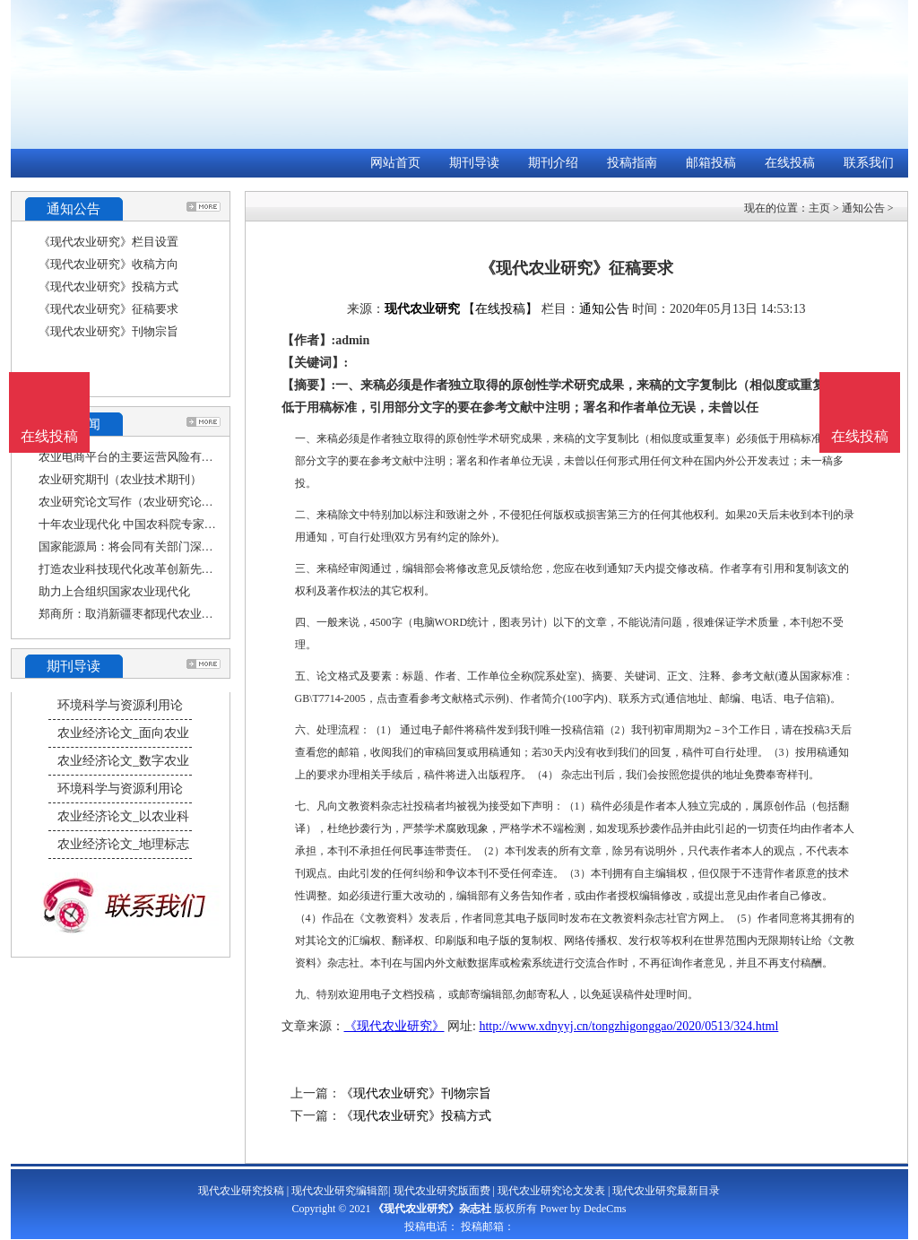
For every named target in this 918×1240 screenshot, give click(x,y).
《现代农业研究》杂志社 (432, 1208)
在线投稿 (790, 162)
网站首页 (395, 162)
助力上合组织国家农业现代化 (114, 591)
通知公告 (863, 208)
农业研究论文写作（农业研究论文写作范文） (155, 501)
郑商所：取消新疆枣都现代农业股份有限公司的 (161, 613)
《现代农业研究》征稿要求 (108, 309)
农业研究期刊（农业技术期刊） (120, 479)
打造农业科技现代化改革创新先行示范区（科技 (161, 569)
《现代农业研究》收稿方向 (108, 264)
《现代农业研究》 (394, 1026)
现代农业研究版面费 (442, 1190)
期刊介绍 (553, 162)
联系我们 (869, 162)
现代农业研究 (422, 309)
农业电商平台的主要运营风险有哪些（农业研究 (161, 457)
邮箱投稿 (711, 162)
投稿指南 (632, 162)
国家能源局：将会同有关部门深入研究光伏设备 (161, 546)
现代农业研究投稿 (241, 1190)
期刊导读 (474, 162)
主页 (819, 208)
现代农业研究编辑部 (339, 1190)
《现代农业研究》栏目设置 (108, 241)
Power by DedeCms (583, 1208)
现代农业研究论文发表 (551, 1190)
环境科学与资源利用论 (120, 705)
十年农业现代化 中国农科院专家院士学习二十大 (162, 524)
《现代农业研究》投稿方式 (108, 286)
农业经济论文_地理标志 (123, 844)
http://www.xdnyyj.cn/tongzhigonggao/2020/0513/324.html (628, 1026)
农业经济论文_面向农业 (123, 733)
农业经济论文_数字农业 (123, 760)
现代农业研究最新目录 (666, 1190)
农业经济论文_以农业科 (123, 816)
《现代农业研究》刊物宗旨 (108, 331)
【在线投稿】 (500, 309)
